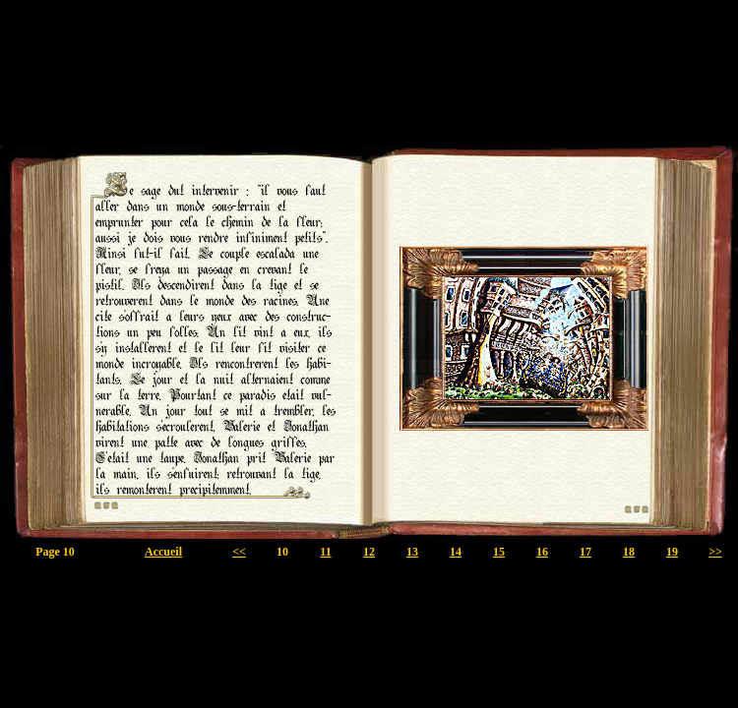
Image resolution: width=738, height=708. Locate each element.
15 (499, 552)
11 (325, 552)
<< (239, 552)
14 (455, 552)
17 (585, 552)
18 (629, 552)
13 (412, 552)
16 (542, 552)
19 (672, 552)
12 (369, 552)
